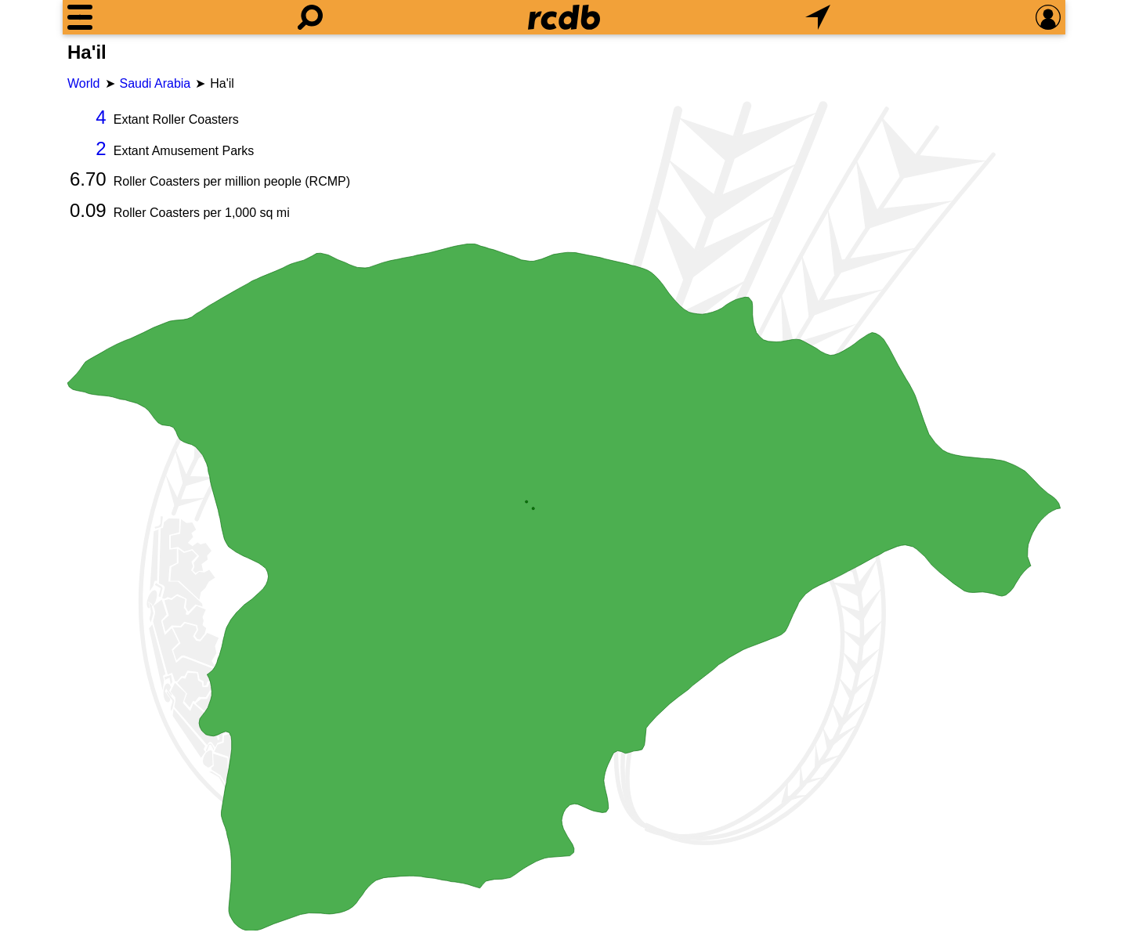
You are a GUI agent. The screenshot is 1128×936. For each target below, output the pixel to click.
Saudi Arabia (155, 83)
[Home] (564, 17)
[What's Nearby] (817, 17)
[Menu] (79, 17)
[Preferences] (1048, 17)
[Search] (310, 17)
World (83, 83)
